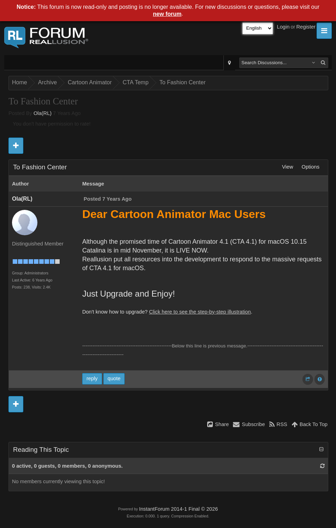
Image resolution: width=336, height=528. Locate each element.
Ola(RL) (43, 113)
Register (306, 27)
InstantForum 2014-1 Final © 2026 (178, 509)
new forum (167, 14)
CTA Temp (136, 82)
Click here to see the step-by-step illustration (200, 312)
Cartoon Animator (90, 82)
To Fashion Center (183, 82)
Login (283, 27)
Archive (47, 82)
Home (19, 82)
